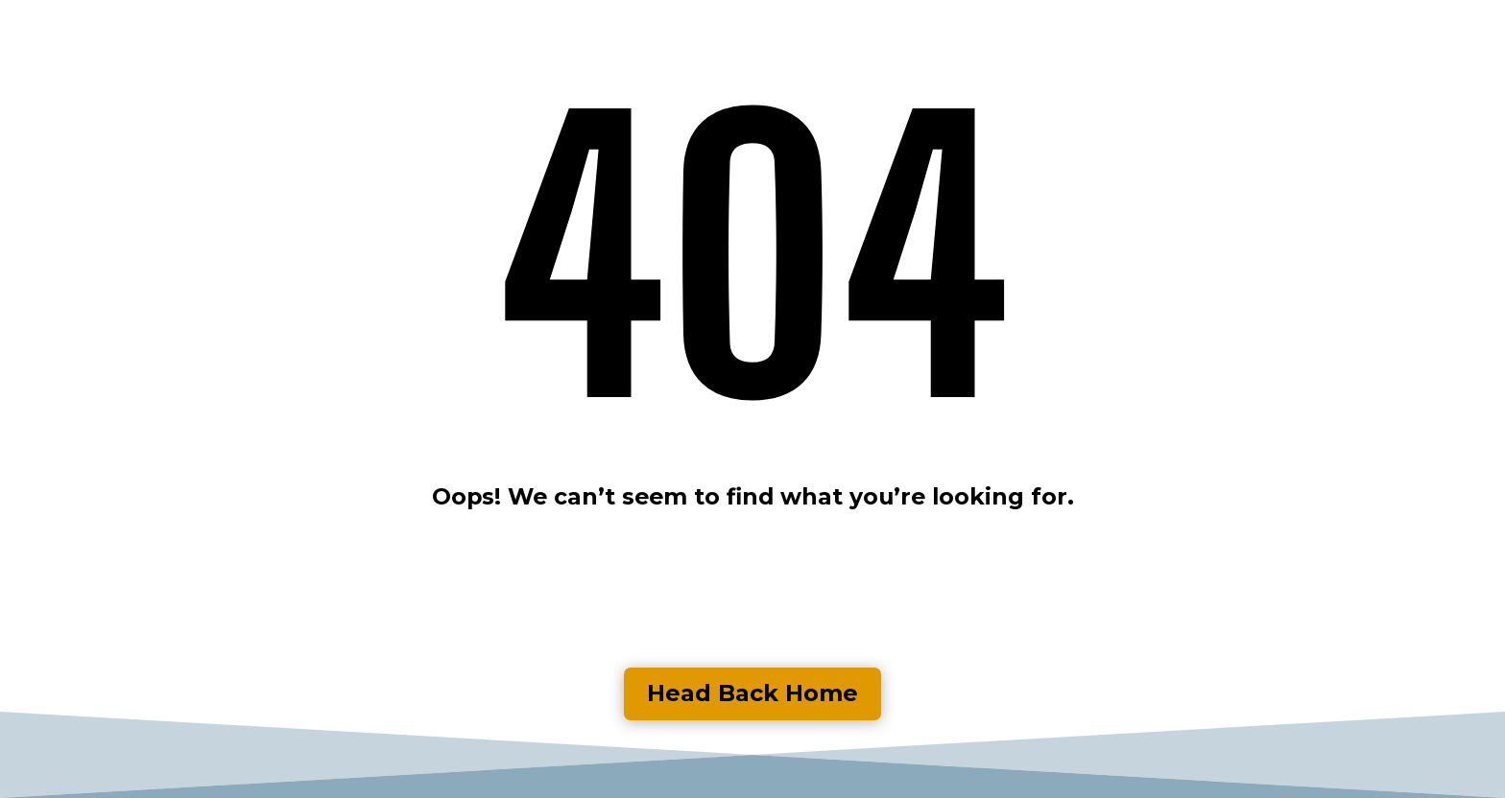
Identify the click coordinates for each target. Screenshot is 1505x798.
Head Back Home (752, 693)
